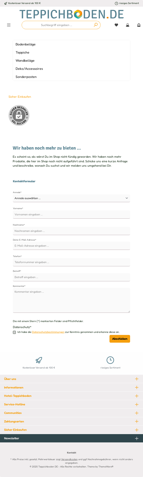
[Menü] (8, 25)
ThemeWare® (105, 466)
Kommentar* (19, 286)
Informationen (13, 387)
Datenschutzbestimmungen (48, 331)
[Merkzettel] (116, 25)
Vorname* (18, 208)
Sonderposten (26, 77)
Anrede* (17, 192)
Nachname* (19, 224)
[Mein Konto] (127, 25)
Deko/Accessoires (29, 68)
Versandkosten (69, 459)
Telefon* (17, 256)
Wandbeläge (25, 60)
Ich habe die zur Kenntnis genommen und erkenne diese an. (68, 332)
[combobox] (56, 25)
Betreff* (17, 271)
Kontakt (71, 452)
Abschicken (119, 338)
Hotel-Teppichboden (17, 395)
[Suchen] (96, 25)
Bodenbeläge (26, 44)
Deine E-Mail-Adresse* (24, 239)
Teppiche (22, 52)
